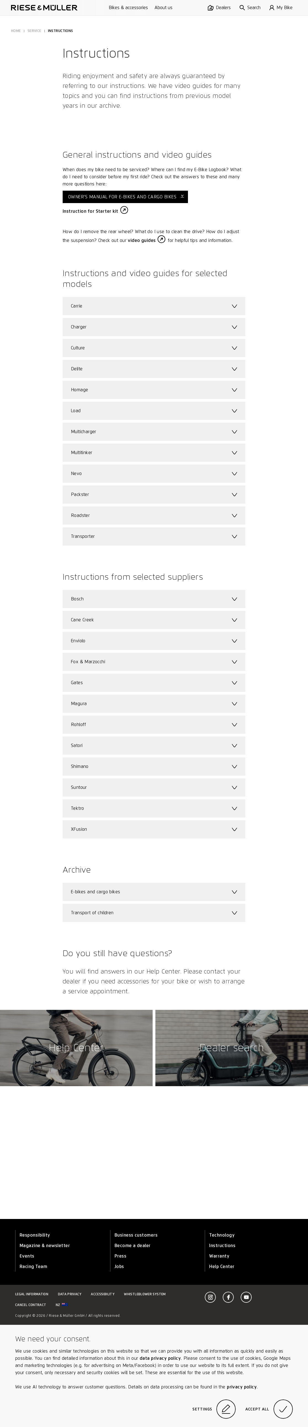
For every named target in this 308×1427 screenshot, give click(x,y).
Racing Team (33, 1266)
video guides (142, 240)
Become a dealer (133, 1245)
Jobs (119, 1266)
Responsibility (35, 1235)
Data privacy (69, 1294)
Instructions (222, 1245)
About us (163, 7)
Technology (222, 1235)
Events (27, 1256)
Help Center (221, 1266)
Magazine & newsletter (45, 1245)
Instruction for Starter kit (90, 211)
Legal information (31, 1294)
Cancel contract (30, 1305)
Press (120, 1256)
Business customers (136, 1235)
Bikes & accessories (128, 7)
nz (62, 1305)
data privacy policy (160, 1358)
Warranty (219, 1256)
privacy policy (242, 1387)
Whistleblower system (145, 1294)
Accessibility (103, 1294)
